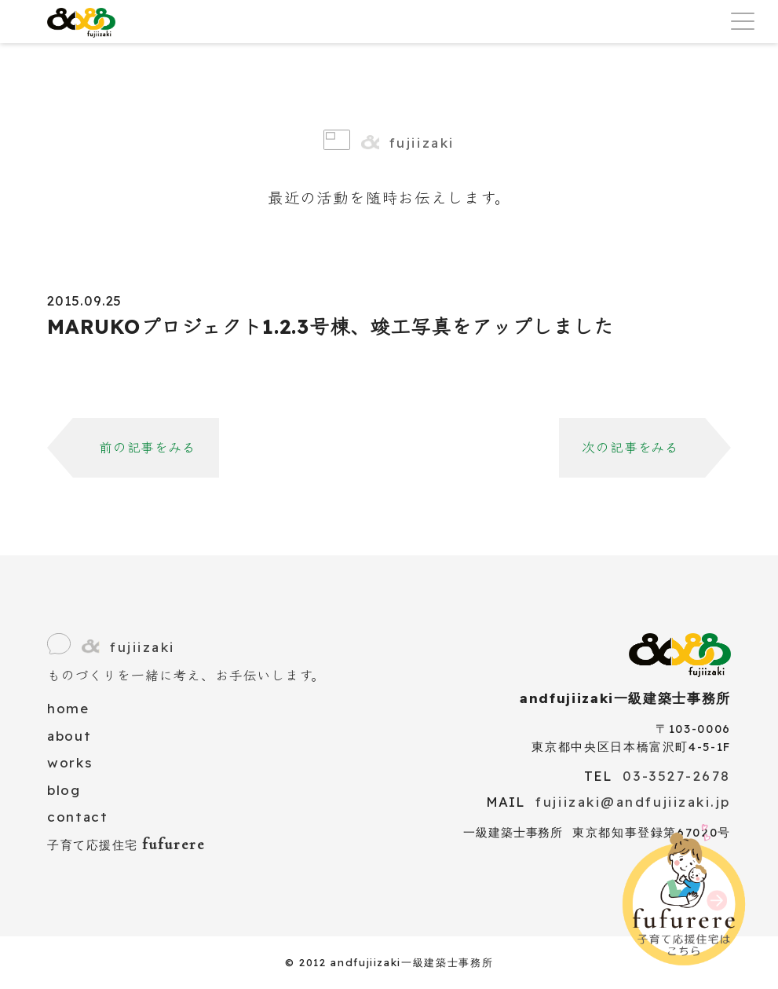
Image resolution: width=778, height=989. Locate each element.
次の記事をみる (630, 447)
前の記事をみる (147, 447)
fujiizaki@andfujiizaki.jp (633, 801)
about (69, 735)
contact (77, 816)
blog (64, 790)
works (69, 762)
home (68, 708)
